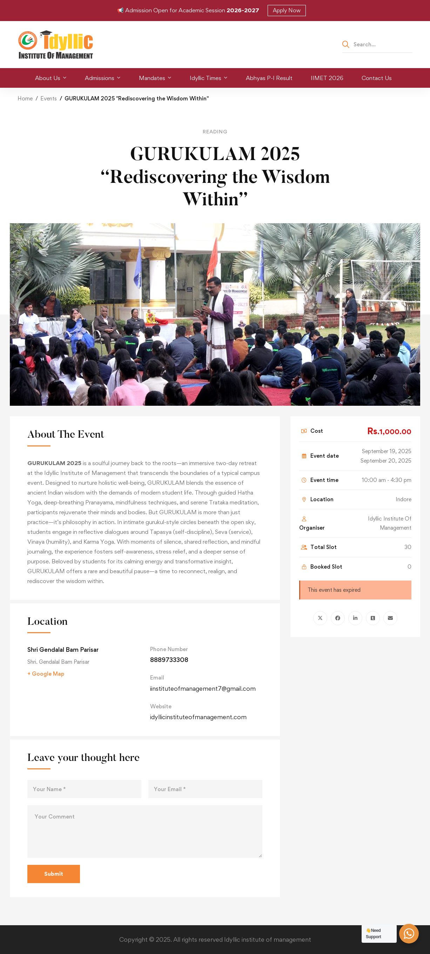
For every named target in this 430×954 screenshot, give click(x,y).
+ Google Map (45, 673)
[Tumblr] (373, 618)
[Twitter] (320, 618)
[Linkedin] (355, 618)
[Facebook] (338, 618)
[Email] (390, 618)
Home (25, 98)
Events (48, 98)
